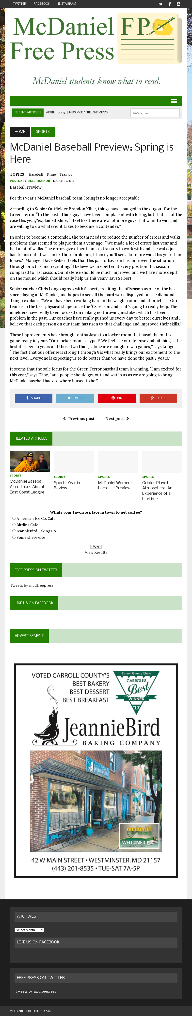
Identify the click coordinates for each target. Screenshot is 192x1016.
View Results (96, 551)
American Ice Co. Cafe (35, 517)
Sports (15, 475)
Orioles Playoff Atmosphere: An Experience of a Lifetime (158, 491)
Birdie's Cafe (27, 524)
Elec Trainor (39, 181)
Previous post (79, 418)
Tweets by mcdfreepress (31, 584)
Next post (117, 418)
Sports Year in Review (67, 486)
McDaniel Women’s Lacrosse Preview (115, 486)
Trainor (65, 174)
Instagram (67, 3)
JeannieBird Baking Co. (36, 530)
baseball (36, 174)
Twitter (19, 3)
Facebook (42, 3)
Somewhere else (30, 536)
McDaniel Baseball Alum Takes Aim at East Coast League (27, 486)
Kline (51, 174)
